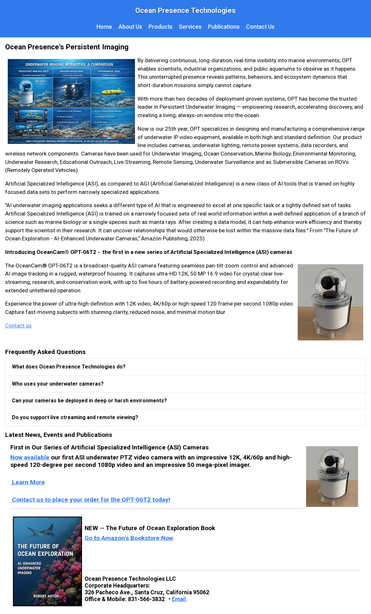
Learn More (27, 482)
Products (160, 27)
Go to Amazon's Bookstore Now (129, 538)
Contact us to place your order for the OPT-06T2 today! (90, 499)
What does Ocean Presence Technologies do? (69, 367)
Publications (224, 27)
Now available (29, 457)
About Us (130, 27)
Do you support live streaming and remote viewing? (75, 417)
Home (104, 27)
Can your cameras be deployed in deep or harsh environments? (89, 401)
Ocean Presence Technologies (185, 10)
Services (190, 27)
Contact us (18, 325)
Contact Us (260, 27)
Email (179, 599)
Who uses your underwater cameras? (58, 384)
